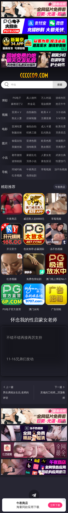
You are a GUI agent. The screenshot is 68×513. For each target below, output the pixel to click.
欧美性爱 (61, 126)
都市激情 (17, 155)
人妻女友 (46, 155)
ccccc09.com (34, 75)
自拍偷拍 (31, 112)
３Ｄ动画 (61, 112)
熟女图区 (46, 146)
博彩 (5, 100)
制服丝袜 (17, 132)
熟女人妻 (17, 118)
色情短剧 (31, 175)
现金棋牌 (46, 104)
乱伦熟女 (46, 132)
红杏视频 (17, 175)
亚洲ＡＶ (17, 112)
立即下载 (55, 505)
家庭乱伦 (31, 155)
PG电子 (17, 97)
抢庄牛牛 (61, 104)
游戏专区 (61, 97)
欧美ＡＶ (46, 112)
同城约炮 (17, 169)
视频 (5, 115)
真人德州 (31, 97)
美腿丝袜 (17, 146)
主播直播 (46, 118)
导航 (5, 172)
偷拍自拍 (31, 126)
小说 (5, 158)
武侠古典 (61, 155)
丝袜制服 (31, 118)
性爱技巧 (61, 161)
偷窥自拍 (17, 140)
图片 (5, 143)
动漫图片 (61, 140)
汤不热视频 (60, 169)
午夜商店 (31, 169)
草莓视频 (46, 169)
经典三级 (31, 132)
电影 (5, 129)
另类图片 (61, 146)
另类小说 (31, 161)
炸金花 (31, 104)
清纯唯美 (31, 146)
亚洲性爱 (17, 126)
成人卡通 (46, 126)
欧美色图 (46, 140)
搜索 (59, 84)
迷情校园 (17, 161)
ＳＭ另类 (61, 118)
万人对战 (46, 97)
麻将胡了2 (16, 104)
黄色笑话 (46, 161)
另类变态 (61, 132)
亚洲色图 (31, 140)
